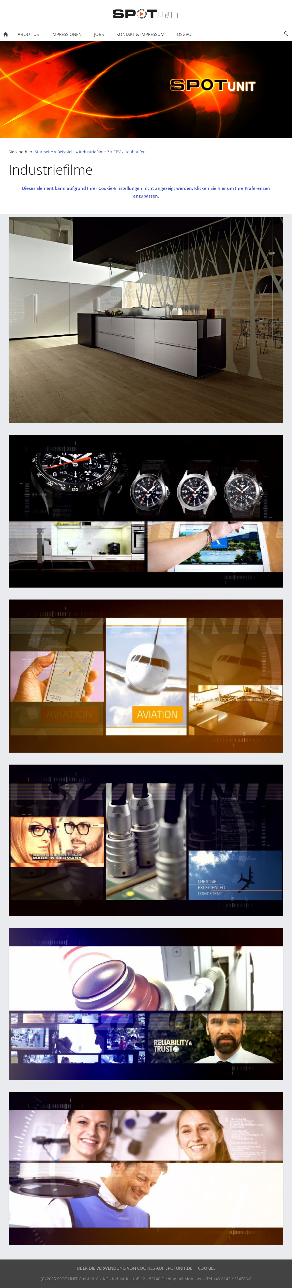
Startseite (44, 152)
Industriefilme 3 (94, 152)
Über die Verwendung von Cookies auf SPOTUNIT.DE (134, 1268)
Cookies (207, 1268)
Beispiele (66, 152)
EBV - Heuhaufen (129, 152)
